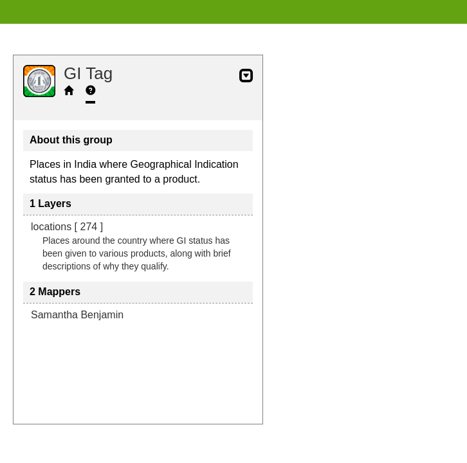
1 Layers (50, 203)
